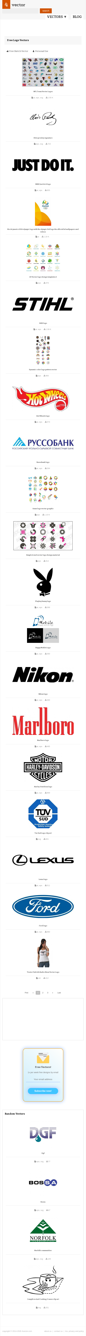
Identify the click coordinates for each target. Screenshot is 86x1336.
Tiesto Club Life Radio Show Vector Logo (43, 972)
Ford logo (43, 926)
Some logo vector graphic (43, 509)
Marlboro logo (43, 740)
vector (18, 4)
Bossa (43, 1202)
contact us (58, 1331)
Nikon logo (43, 694)
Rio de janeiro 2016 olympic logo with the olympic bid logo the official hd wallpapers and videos (43, 230)
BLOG (77, 17)
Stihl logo (43, 323)
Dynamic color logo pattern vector (43, 370)
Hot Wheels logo (43, 416)
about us (47, 1331)
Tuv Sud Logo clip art (43, 833)
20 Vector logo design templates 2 (43, 277)
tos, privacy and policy (74, 1331)
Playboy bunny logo (43, 601)
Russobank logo (43, 462)
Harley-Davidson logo (43, 787)
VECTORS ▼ (57, 17)
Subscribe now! (43, 1091)
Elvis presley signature (43, 138)
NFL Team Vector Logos (43, 91)
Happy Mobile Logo (43, 648)
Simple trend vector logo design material (43, 555)
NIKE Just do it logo (43, 184)
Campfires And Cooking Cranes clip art (43, 1299)
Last (59, 993)
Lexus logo (43, 879)
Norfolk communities (43, 1250)
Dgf (43, 1153)
